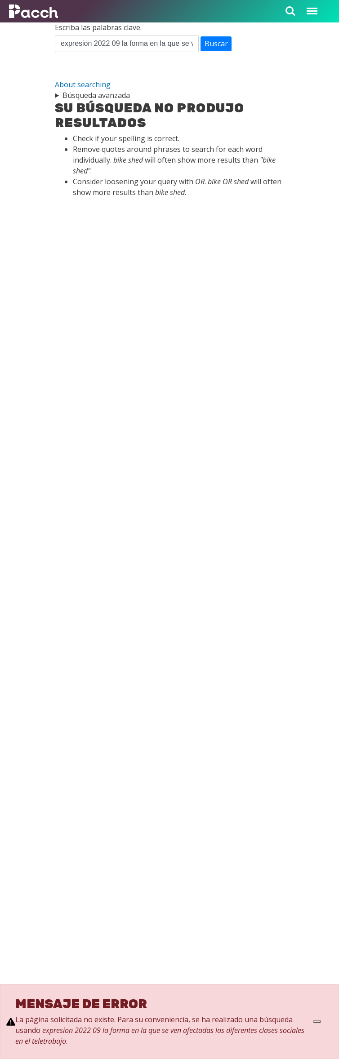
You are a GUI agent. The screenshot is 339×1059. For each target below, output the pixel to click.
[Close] (317, 1021)
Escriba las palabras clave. (98, 27)
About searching (83, 84)
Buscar (216, 44)
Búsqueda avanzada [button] (96, 95)
